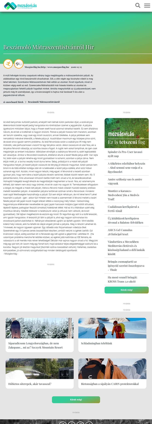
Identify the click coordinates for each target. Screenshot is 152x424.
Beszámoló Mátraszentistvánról (44, 101)
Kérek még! (126, 289)
